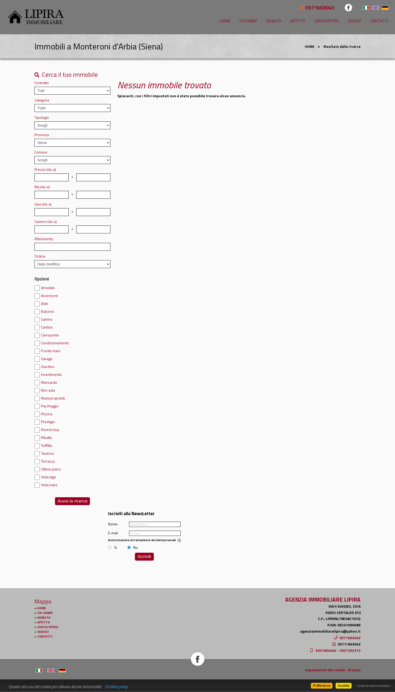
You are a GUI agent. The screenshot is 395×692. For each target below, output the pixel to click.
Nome (113, 524)
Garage (46, 358)
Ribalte (46, 437)
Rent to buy (50, 429)
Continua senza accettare (373, 686)
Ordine (39, 256)
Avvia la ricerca (72, 501)
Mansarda (49, 382)
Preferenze (321, 685)
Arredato (48, 287)
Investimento (51, 374)
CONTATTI (379, 21)
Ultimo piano (51, 469)
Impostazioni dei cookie (325, 670)
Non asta (48, 390)
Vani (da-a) (43, 204)
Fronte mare (50, 350)
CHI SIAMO (248, 21)
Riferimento (43, 239)
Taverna (47, 453)
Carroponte (50, 335)
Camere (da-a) (45, 221)
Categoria (41, 100)
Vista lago (48, 477)
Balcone (47, 311)
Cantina (47, 327)
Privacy (354, 670)
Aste (44, 303)
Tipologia (41, 117)
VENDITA (273, 21)
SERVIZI (354, 21)
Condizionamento (55, 343)
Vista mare (49, 485)
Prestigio (48, 421)
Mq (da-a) (42, 186)
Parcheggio (50, 406)
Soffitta (46, 445)
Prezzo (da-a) (45, 169)
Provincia (41, 134)
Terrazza (48, 461)
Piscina (46, 414)
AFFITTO (297, 21)
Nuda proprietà (53, 398)
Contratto (41, 82)
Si (115, 547)
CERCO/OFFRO (326, 21)
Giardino (47, 366)
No (135, 547)
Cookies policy (116, 686)
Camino (47, 319)
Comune (40, 152)
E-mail (113, 533)
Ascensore (49, 295)
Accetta (343, 685)
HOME (225, 21)
